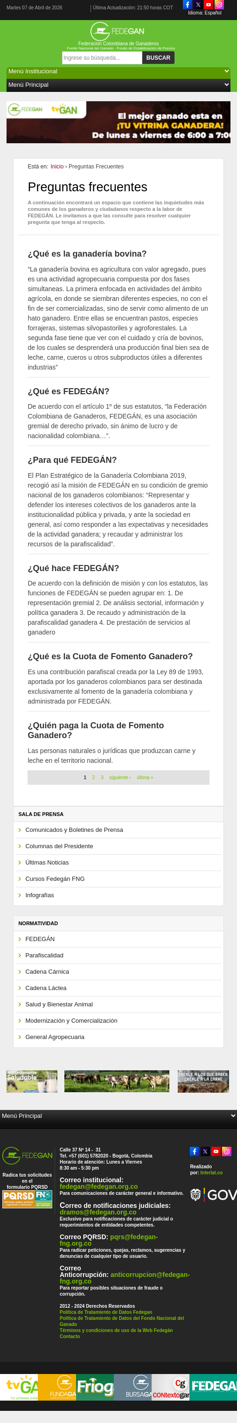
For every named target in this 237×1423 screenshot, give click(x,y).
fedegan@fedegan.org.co (99, 1186)
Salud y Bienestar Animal (59, 1004)
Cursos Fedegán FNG (54, 878)
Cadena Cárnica (47, 971)
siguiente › (120, 777)
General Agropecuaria (54, 1036)
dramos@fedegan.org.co (98, 1212)
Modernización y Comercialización (71, 1020)
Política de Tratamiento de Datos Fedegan (106, 1312)
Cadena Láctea (45, 987)
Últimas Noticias (47, 862)
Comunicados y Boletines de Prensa (74, 829)
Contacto (70, 1336)
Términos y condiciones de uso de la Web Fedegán (116, 1330)
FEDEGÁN (40, 938)
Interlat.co (212, 1172)
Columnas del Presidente (59, 846)
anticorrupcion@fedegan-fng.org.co (125, 1278)
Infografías (39, 895)
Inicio (56, 166)
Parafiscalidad (44, 955)
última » (145, 777)
